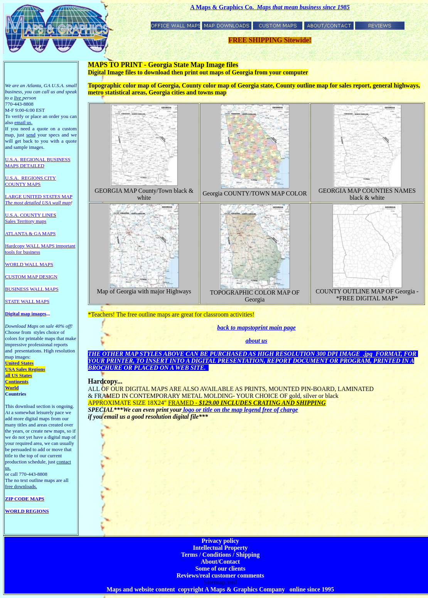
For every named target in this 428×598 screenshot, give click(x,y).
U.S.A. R (14, 159)
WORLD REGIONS (27, 511)
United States (19, 363)
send (30, 135)
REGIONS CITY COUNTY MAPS (30, 181)
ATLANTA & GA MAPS (30, 233)
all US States (18, 375)
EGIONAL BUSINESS (47, 159)
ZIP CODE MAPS (24, 499)
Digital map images (25, 314)
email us (23, 122)
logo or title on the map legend (240, 409)
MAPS (12, 165)
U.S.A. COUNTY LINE (29, 215)
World (12, 388)
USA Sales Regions (25, 369)
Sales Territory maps (25, 221)
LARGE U (16, 196)
